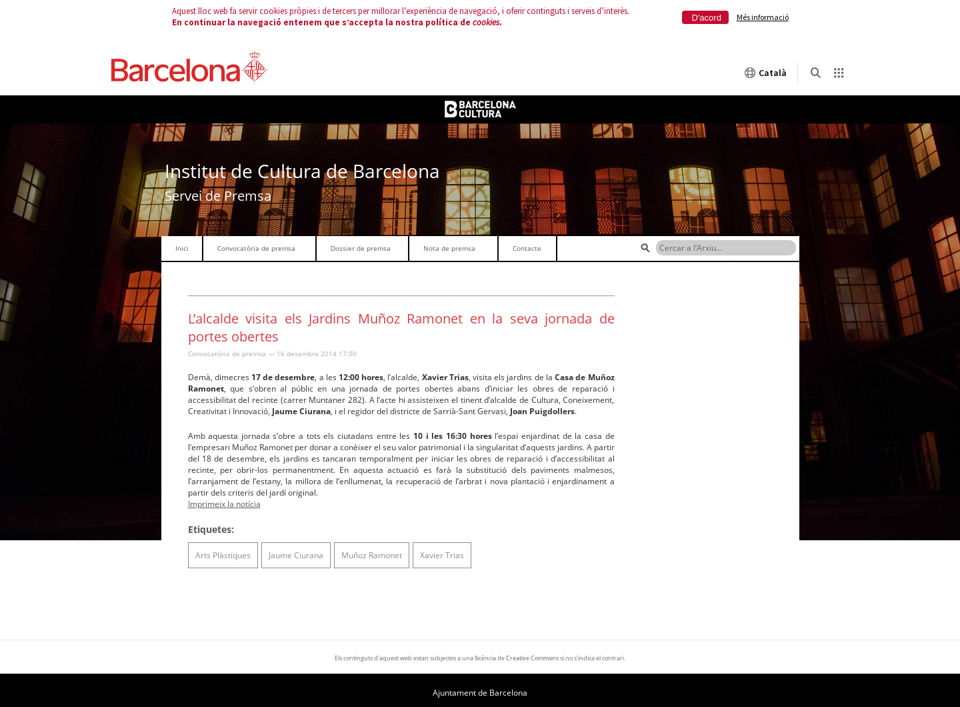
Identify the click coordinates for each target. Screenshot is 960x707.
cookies (486, 22)
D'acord (706, 18)
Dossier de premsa (361, 248)
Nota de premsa (449, 248)
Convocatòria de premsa (256, 248)
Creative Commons (532, 658)
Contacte (527, 248)
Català (765, 73)
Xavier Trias (442, 555)
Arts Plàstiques (223, 555)
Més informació (763, 17)
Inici (182, 248)
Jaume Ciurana (296, 555)
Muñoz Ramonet (371, 555)
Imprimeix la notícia (224, 504)
